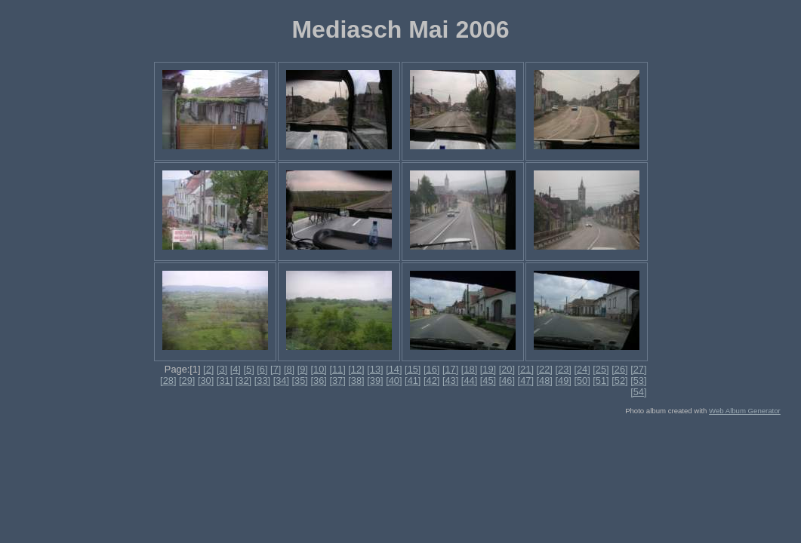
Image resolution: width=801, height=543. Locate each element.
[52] (619, 380)
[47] (526, 380)
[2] (208, 369)
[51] (600, 380)
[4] (235, 369)
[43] (450, 380)
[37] (337, 380)
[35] (300, 380)
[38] (356, 380)
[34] (281, 380)
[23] (563, 369)
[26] (619, 369)
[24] (582, 369)
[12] (356, 369)
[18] (469, 369)
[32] (243, 380)
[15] (413, 369)
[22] (545, 369)
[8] (289, 369)
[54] (638, 391)
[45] (488, 380)
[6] (262, 369)
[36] (318, 380)
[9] (302, 369)
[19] (488, 369)
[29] (187, 380)
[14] (394, 369)
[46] (507, 380)
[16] (431, 369)
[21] (526, 369)
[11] (337, 369)
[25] (600, 369)
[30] (206, 380)
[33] (262, 380)
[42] (431, 380)
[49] (563, 380)
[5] (248, 369)
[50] (582, 380)
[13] (375, 369)
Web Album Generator (745, 410)
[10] (318, 369)
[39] (375, 380)
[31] (225, 380)
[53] (638, 380)
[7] (275, 369)
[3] (222, 369)
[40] (394, 380)
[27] (638, 369)
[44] (469, 380)
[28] (168, 380)
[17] (450, 369)
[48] (545, 380)
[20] (507, 369)
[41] (413, 380)
